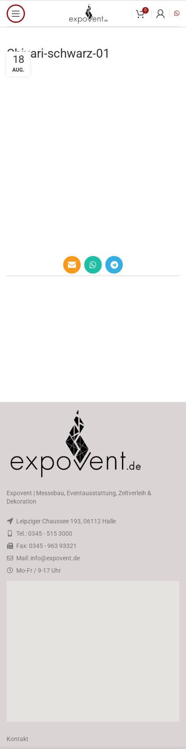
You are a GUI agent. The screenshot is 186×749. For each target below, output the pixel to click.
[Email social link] (72, 265)
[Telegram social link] (114, 265)
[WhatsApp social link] (93, 265)
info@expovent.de (55, 558)
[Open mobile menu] (15, 13)
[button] (93, 651)
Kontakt (18, 738)
